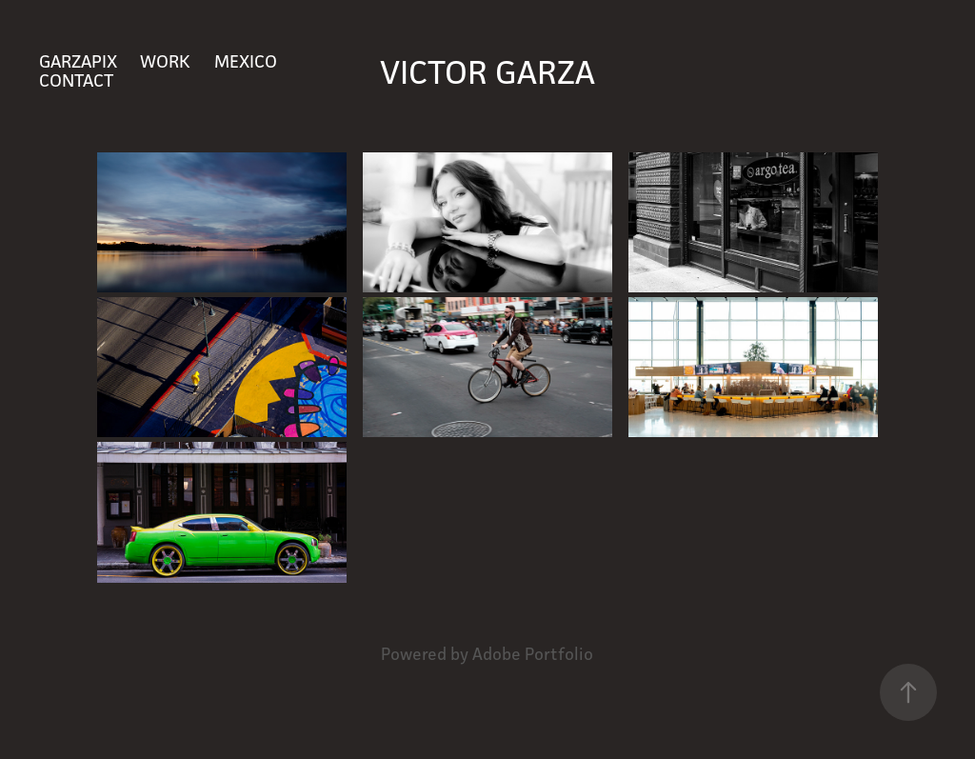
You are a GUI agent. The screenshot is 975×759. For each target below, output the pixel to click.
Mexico (245, 61)
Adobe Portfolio (532, 654)
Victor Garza (487, 71)
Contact (76, 80)
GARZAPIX (78, 61)
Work (165, 61)
